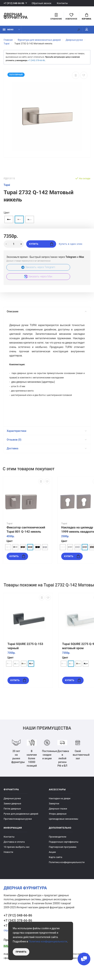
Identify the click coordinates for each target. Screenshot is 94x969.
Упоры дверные (57, 813)
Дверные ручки (12, 798)
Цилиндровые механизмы (63, 818)
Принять (21, 952)
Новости (8, 852)
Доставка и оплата (14, 841)
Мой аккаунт (86, 29)
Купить (41, 244)
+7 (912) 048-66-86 (14, 3)
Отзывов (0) (47, 439)
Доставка (47, 448)
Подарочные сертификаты (63, 841)
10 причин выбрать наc (17, 847)
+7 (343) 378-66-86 (36, 60)
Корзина (86, 16)
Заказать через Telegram (38, 267)
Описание (47, 311)
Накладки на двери (59, 798)
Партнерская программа (62, 847)
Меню (8, 29)
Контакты (62, 3)
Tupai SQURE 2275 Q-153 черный (25, 646)
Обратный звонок (41, 3)
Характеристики (47, 430)
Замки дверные (12, 803)
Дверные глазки (58, 808)
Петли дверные (12, 808)
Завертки (54, 803)
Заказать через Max (38, 276)
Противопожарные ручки (18, 818)
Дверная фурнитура (16, 16)
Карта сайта (55, 857)
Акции (52, 852)
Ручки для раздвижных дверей (21, 813)
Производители (57, 836)
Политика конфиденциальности (67, 862)
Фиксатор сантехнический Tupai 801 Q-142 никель (26, 529)
